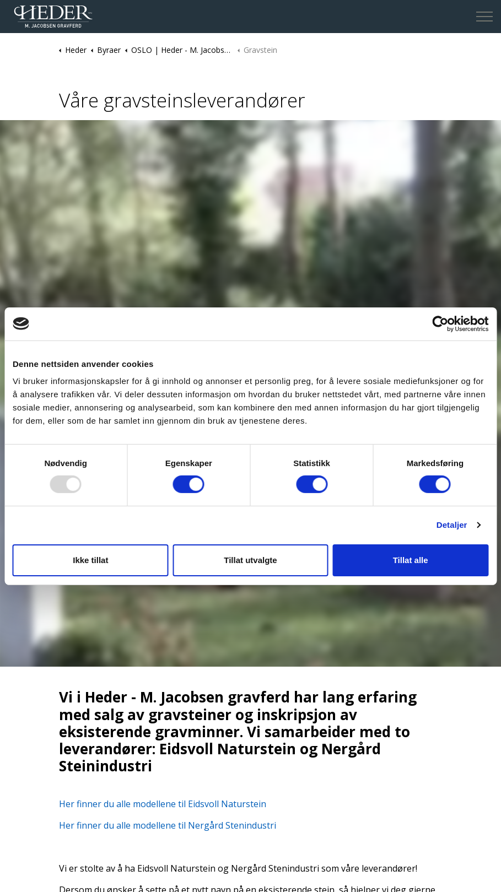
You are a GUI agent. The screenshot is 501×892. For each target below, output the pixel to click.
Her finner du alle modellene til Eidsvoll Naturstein (162, 804)
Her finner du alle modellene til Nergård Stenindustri (167, 825)
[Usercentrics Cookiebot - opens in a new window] (440, 323)
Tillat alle (410, 560)
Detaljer (452, 524)
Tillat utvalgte (250, 560)
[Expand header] (484, 16)
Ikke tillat (90, 560)
